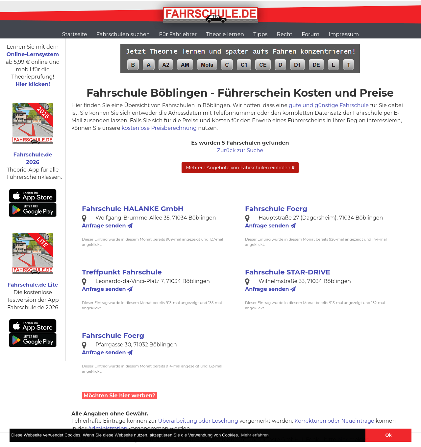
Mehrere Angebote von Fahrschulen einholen (240, 168)
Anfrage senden (107, 226)
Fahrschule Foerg (276, 208)
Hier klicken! (32, 84)
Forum (310, 34)
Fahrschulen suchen (123, 34)
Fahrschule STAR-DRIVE (287, 272)
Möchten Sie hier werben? (119, 395)
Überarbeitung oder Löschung (198, 421)
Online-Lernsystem (33, 54)
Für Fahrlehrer (178, 34)
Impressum (344, 34)
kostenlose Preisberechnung (159, 128)
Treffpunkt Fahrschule (122, 272)
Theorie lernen (225, 34)
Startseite (74, 34)
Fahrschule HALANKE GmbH (133, 208)
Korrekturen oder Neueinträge (334, 421)
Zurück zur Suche (240, 150)
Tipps (260, 34)
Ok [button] (388, 435)
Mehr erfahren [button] (255, 435)
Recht (284, 34)
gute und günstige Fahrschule (329, 105)
